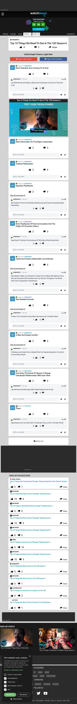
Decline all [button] (24, 695)
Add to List (38, 441)
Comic (35, 676)
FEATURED (13, 34)
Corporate (47, 700)
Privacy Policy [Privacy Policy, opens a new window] (19, 667)
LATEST (20, 34)
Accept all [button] (10, 695)
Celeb (47, 672)
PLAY (38, 29)
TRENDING (5, 34)
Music (40, 672)
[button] (17, 670)
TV (34, 672)
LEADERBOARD (70, 34)
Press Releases (39, 700)
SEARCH (36, 34)
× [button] (30, 656)
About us (53, 700)
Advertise (59, 700)
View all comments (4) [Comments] (17, 345)
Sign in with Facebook (53, 59)
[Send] (61, 95)
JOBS (64, 700)
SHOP (68, 700)
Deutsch (38, 684)
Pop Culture (51, 676)
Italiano (55, 684)
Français (47, 684)
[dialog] (17, 678)
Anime (42, 676)
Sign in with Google (23, 59)
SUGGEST (27, 34)
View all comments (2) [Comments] (17, 195)
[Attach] (65, 95)
